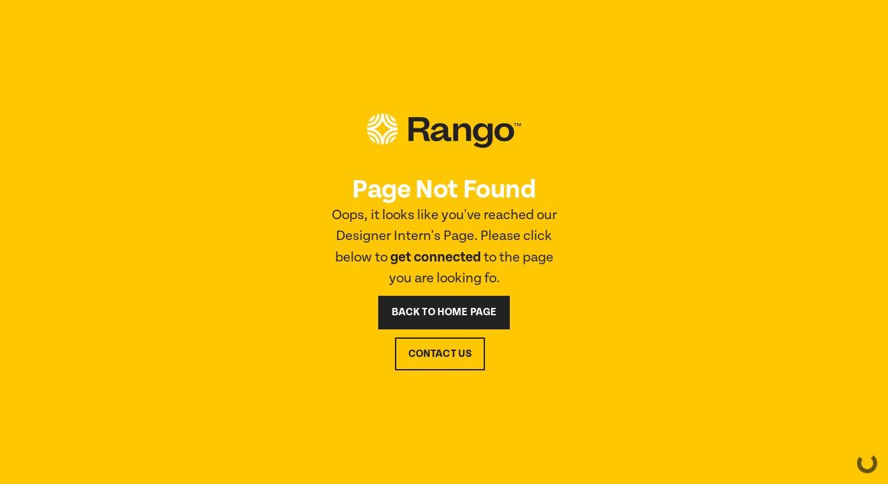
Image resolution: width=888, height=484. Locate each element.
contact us (440, 354)
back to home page (444, 312)
